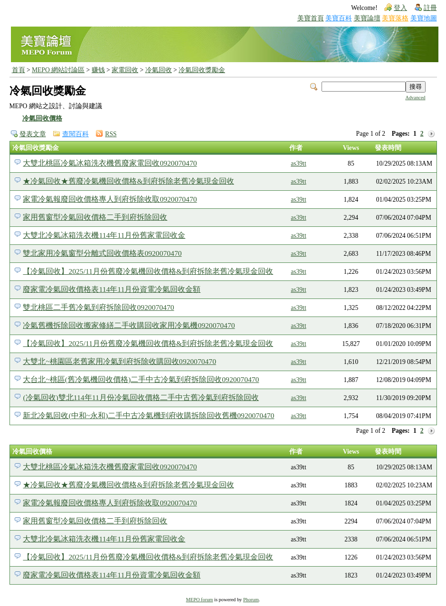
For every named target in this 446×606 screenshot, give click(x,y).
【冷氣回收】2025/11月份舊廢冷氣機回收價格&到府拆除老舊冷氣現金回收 (148, 271)
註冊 (430, 7)
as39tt (298, 163)
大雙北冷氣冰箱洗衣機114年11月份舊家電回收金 (104, 235)
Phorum (251, 599)
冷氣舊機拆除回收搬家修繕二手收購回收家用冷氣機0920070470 (129, 325)
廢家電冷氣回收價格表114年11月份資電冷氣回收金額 (111, 289)
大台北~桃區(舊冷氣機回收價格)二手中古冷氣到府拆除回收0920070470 (141, 379)
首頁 (18, 70)
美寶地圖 (423, 18)
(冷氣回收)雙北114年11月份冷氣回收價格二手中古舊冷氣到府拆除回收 (140, 397)
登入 (400, 7)
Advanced (415, 97)
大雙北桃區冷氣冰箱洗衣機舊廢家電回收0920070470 (110, 163)
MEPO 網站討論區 (58, 70)
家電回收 (125, 70)
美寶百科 (338, 18)
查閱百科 (75, 134)
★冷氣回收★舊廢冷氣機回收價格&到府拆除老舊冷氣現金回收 (128, 181)
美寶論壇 (367, 18)
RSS (110, 134)
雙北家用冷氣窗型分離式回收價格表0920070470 (102, 253)
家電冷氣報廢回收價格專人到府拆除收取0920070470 (110, 199)
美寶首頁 (310, 18)
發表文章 (32, 134)
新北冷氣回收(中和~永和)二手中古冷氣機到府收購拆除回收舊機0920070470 (148, 415)
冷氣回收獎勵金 (202, 70)
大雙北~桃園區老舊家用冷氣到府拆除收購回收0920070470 (119, 361)
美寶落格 (395, 18)
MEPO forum (199, 599)
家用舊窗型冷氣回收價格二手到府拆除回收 (95, 217)
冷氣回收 (158, 70)
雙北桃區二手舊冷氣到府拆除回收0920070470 (98, 307)
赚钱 (98, 70)
